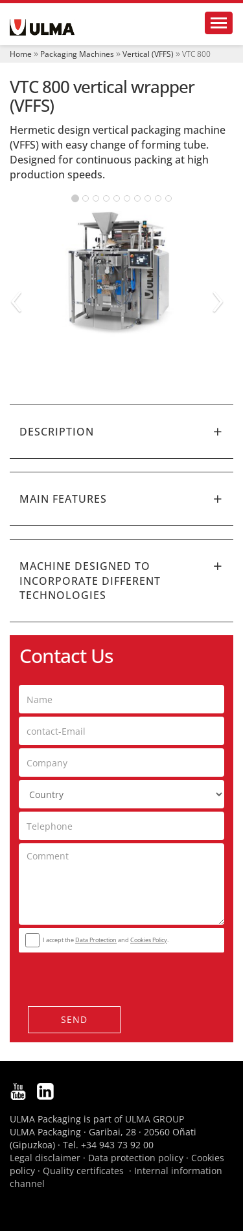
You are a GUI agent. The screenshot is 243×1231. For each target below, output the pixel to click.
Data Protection (96, 940)
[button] (121, 432)
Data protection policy (135, 1158)
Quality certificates (83, 1170)
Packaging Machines (77, 53)
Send (74, 1019)
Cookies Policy (148, 940)
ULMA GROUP (154, 1119)
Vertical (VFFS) (148, 53)
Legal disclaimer (45, 1158)
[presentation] (97, 976)
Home (21, 53)
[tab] (121, 432)
